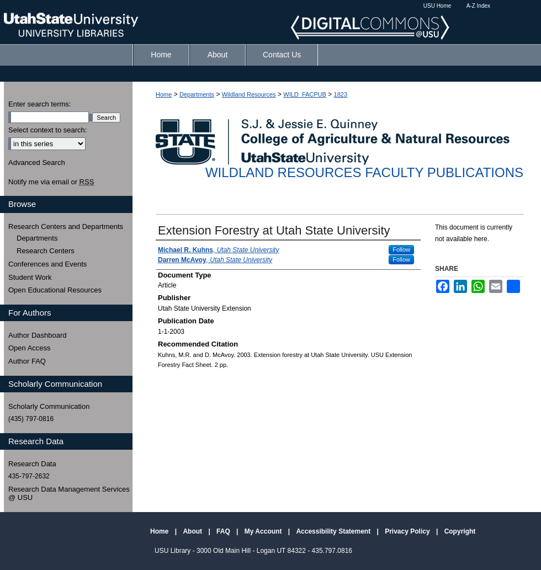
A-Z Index (478, 6)
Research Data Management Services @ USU (69, 493)
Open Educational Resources (55, 290)
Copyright (460, 531)
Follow (401, 249)
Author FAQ (27, 361)
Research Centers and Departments (65, 226)
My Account (264, 531)
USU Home (437, 6)
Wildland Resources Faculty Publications (364, 172)
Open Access (29, 348)
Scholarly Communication (48, 406)
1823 (340, 94)
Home (164, 94)
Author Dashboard (37, 335)
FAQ (224, 531)
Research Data (32, 464)
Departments (196, 94)
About (193, 531)
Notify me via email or (51, 182)
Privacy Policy (408, 531)
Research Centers (46, 251)
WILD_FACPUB (304, 94)
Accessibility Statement (334, 531)
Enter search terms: (39, 104)
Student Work (30, 277)
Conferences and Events (47, 264)
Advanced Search (36, 162)
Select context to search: (47, 130)
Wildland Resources (249, 94)
